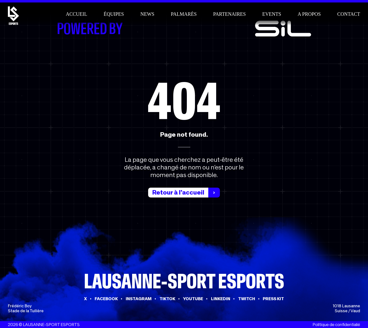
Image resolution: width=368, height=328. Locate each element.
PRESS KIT (273, 298)
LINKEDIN (220, 298)
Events (271, 14)
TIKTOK (167, 298)
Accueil (76, 14)
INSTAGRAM (139, 298)
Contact (348, 14)
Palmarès (184, 14)
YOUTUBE (193, 298)
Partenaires (229, 14)
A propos (309, 14)
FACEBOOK (106, 298)
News (147, 14)
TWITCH (246, 298)
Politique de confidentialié (336, 324)
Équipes (114, 14)
